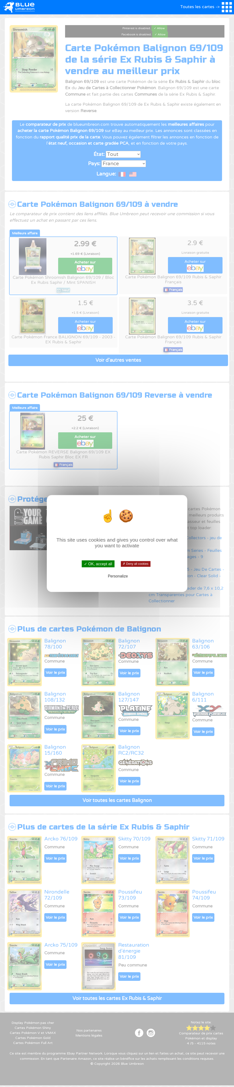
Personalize (118, 576)
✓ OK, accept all (98, 564)
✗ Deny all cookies (135, 563)
